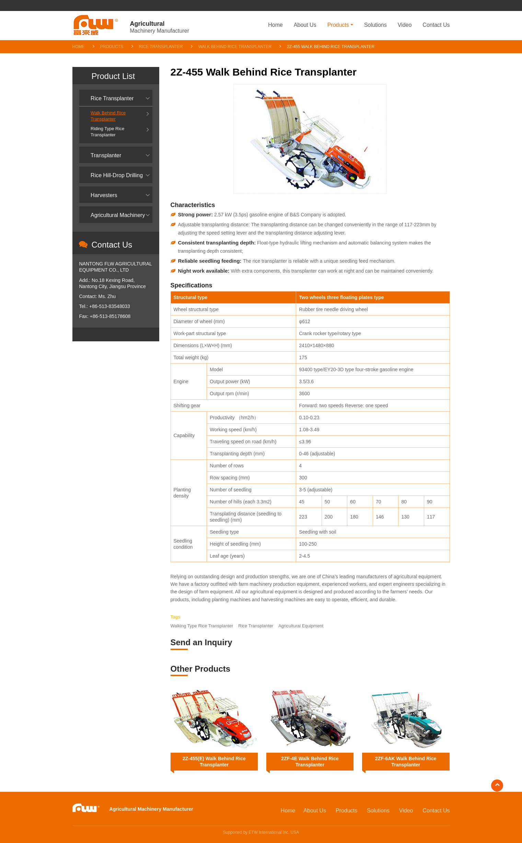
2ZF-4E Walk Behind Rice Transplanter (310, 761)
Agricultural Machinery (118, 215)
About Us (305, 25)
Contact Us (436, 25)
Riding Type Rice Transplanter (107, 131)
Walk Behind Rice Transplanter (234, 46)
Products (111, 46)
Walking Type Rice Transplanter (202, 625)
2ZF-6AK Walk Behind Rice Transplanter (405, 761)
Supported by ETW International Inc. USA (261, 832)
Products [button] (338, 25)
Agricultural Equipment (300, 625)
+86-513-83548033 (109, 306)
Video (405, 25)
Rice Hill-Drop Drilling (117, 175)
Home (275, 25)
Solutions (375, 25)
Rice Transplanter (161, 46)
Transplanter (106, 155)
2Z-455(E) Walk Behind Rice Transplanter (214, 761)
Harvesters (104, 195)
